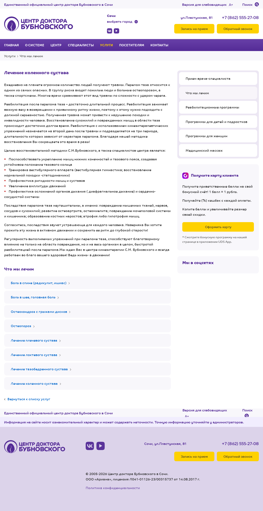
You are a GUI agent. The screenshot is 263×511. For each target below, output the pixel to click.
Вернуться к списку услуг (28, 399)
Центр (55, 45)
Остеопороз (21, 326)
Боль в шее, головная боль (33, 297)
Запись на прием (194, 28)
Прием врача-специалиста (208, 78)
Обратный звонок (237, 28)
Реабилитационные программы (212, 107)
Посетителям (131, 45)
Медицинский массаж (204, 150)
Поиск (247, 4)
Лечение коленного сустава (34, 383)
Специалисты (81, 45)
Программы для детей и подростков (216, 122)
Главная (11, 45)
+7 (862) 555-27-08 (240, 17)
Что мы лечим (31, 56)
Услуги (106, 45)
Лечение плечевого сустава (34, 340)
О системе (34, 45)
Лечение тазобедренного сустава (39, 369)
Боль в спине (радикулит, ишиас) (38, 283)
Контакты (159, 45)
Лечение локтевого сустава (34, 355)
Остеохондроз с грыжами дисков (39, 311)
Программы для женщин (206, 136)
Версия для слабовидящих (204, 4)
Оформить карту (218, 227)
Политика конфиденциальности (113, 488)
